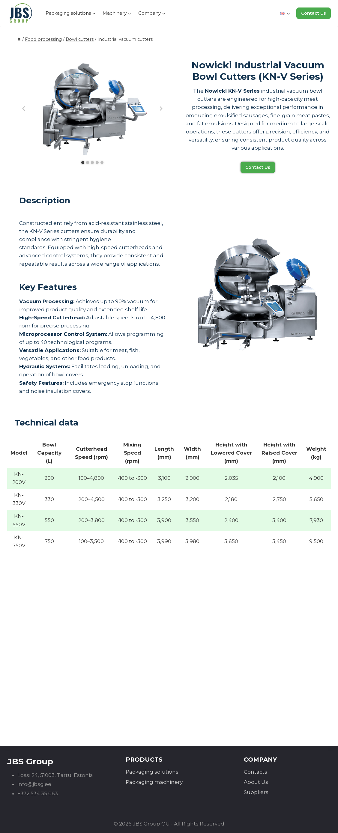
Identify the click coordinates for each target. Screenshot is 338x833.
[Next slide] (161, 108)
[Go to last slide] (24, 108)
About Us (256, 782)
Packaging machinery (154, 782)
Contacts (255, 772)
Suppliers (256, 792)
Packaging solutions (152, 772)
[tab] (82, 162)
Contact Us (313, 13)
